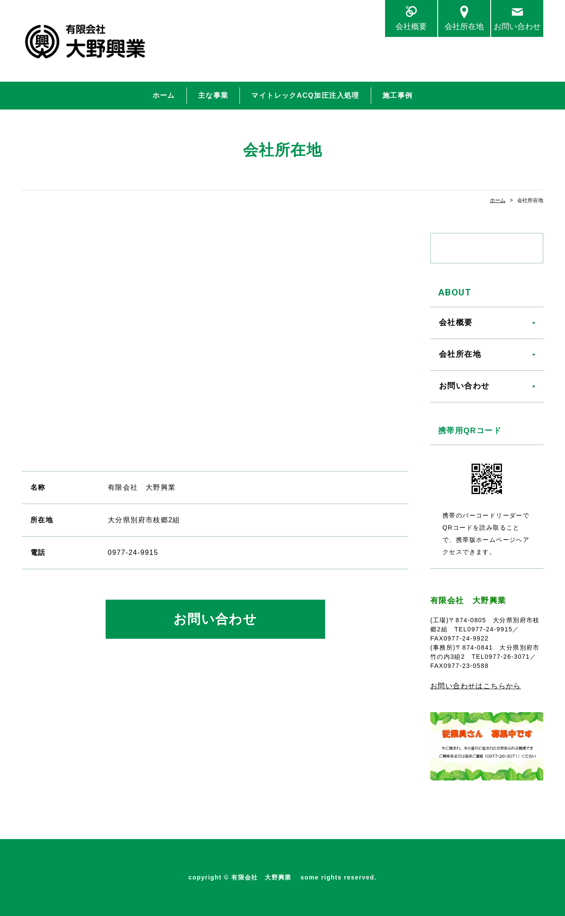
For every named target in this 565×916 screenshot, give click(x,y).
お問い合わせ (517, 26)
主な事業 (213, 95)
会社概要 (411, 26)
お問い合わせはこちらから (475, 686)
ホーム (164, 95)
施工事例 (397, 95)
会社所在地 (464, 26)
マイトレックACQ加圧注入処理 (305, 95)
